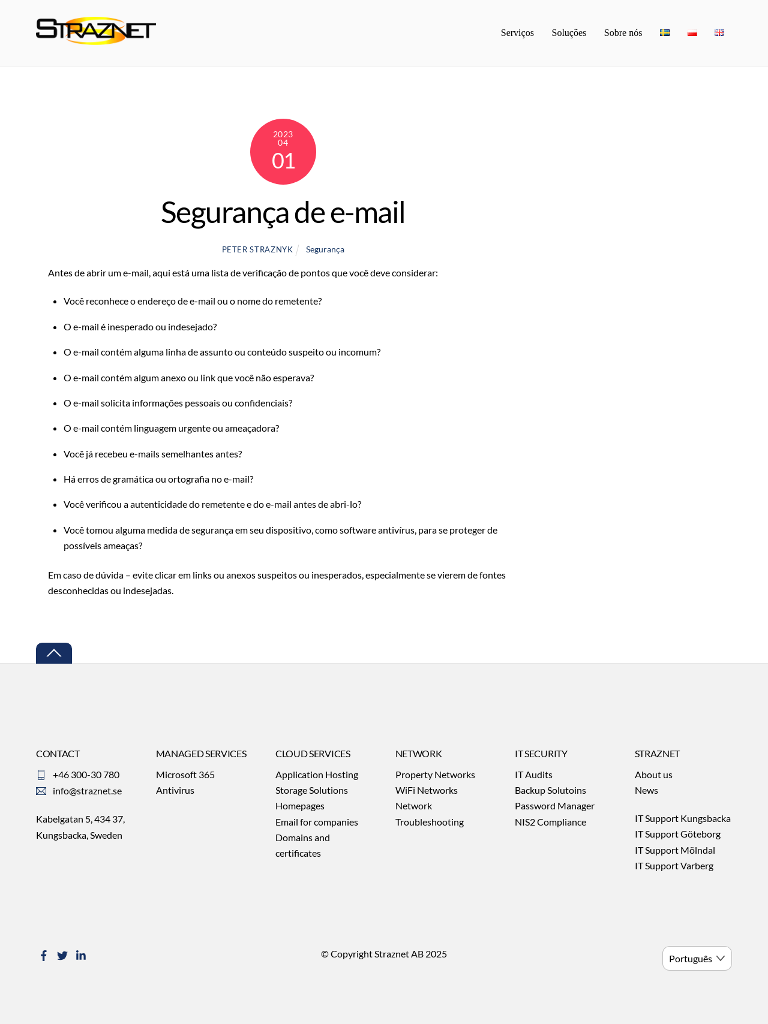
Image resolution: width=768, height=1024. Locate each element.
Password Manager (555, 806)
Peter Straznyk (257, 250)
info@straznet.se (87, 791)
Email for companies (316, 822)
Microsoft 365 (185, 775)
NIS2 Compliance (550, 822)
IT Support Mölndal (675, 851)
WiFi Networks (426, 791)
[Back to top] (54, 654)
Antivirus (175, 791)
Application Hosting (316, 775)
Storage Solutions (311, 791)
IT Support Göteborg (678, 835)
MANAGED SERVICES (201, 754)
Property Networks (435, 775)
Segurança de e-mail (283, 213)
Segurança (325, 250)
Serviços (517, 33)
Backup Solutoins (550, 791)
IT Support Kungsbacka (683, 819)
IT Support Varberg (674, 866)
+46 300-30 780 (86, 775)
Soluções (568, 33)
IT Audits (534, 775)
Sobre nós (623, 33)
